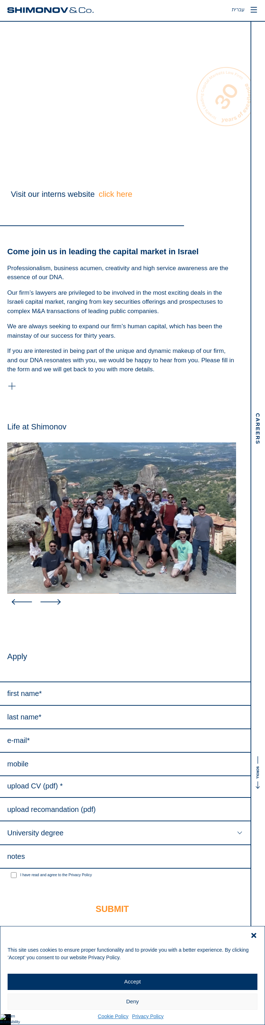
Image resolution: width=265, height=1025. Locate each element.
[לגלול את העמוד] (258, 626)
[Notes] (125, 857)
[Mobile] (125, 764)
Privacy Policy (147, 1016)
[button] (253, 935)
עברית (235, 10)
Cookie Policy (113, 1016)
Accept (132, 981)
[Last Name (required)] (125, 717)
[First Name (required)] (125, 694)
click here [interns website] (115, 194)
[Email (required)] (125, 741)
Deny (132, 1001)
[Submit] (112, 909)
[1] (14, 875)
